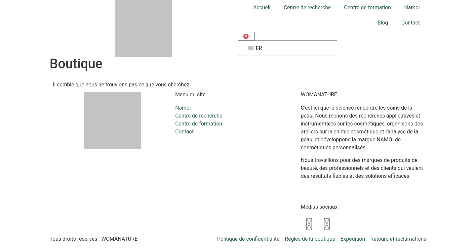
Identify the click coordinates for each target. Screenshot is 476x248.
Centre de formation (367, 7)
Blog (382, 23)
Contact (410, 23)
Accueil (261, 7)
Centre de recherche (307, 7)
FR (255, 48)
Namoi (412, 7)
